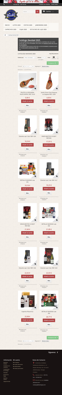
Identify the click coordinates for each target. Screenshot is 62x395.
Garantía (6, 372)
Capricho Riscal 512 (27, 311)
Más (20, 49)
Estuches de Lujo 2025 (38, 29)
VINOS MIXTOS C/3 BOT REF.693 (27, 225)
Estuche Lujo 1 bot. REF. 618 (27, 268)
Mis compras (16, 362)
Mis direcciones (17, 366)
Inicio (7, 25)
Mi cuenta (16, 360)
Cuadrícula (54, 57)
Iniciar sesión (54, 4)
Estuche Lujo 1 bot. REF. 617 (49, 180)
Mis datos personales (18, 368)
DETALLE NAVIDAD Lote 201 (27, 181)
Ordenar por (21, 57)
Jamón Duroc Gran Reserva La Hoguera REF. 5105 (49, 93)
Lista (58, 57)
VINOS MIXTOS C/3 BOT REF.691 (49, 137)
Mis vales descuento (18, 364)
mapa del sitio (7, 381)
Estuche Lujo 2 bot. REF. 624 (49, 268)
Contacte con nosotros (44, 4)
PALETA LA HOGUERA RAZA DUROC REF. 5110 (27, 93)
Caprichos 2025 (10, 29)
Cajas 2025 (23, 29)
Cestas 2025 (28, 25)
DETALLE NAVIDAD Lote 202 (49, 225)
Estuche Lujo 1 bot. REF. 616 (27, 136)
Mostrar (39, 57)
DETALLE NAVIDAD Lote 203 (49, 312)
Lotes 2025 (16, 25)
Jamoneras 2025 (41, 25)
